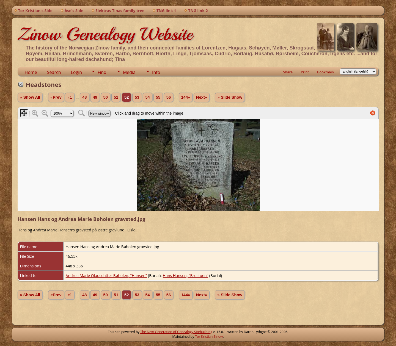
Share (288, 72)
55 (158, 97)
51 (116, 97)
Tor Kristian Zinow (209, 336)
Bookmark (325, 72)
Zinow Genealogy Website (105, 34)
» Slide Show (229, 97)
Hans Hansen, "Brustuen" (185, 275)
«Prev (56, 97)
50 (105, 97)
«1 (69, 97)
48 (84, 97)
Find (102, 72)
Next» (201, 97)
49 (95, 97)
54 (147, 97)
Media (129, 72)
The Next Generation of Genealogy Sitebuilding (176, 332)
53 (137, 97)
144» (185, 97)
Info (156, 72)
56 (168, 97)
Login (76, 72)
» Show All (30, 97)
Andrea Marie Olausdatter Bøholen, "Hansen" (106, 275)
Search (54, 72)
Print (305, 72)
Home (31, 72)
